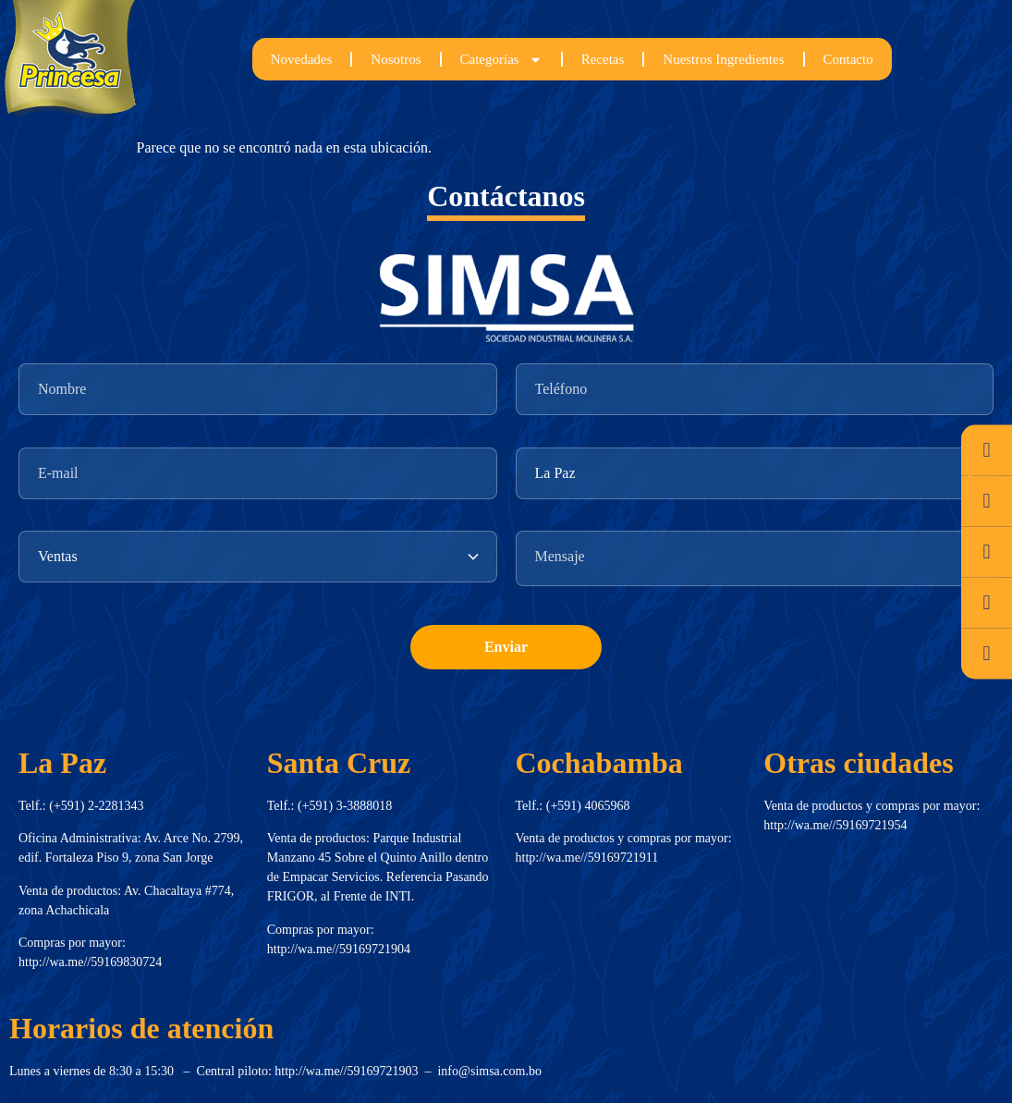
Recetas (603, 59)
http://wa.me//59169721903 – (355, 1071)
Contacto (848, 59)
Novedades (302, 59)
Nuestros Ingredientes (723, 59)
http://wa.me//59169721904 (338, 949)
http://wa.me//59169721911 (587, 857)
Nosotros (396, 59)
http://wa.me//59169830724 (90, 962)
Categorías (501, 59)
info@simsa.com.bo (489, 1071)
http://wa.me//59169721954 (835, 825)
